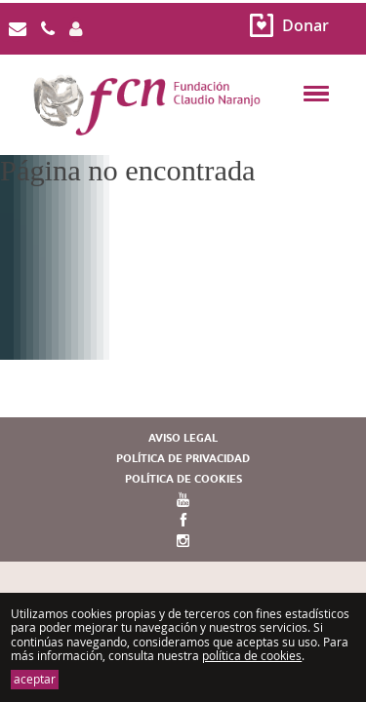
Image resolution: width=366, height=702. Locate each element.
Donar (305, 25)
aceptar (35, 680)
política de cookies (252, 655)
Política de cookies (183, 479)
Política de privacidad (183, 458)
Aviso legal (183, 438)
